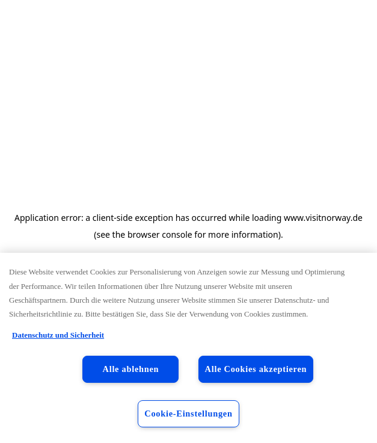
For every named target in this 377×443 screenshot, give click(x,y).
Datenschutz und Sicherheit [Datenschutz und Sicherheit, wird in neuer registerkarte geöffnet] (58, 334)
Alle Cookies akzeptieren (256, 369)
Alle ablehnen (131, 369)
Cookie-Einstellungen (188, 413)
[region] (188, 348)
